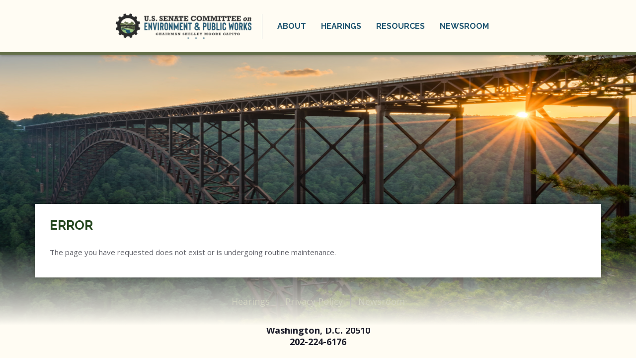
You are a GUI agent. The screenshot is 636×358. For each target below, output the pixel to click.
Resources (400, 26)
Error (71, 225)
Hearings (341, 26)
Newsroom (464, 26)
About (291, 26)
